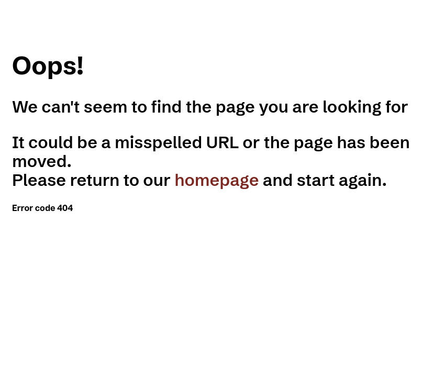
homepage (216, 180)
